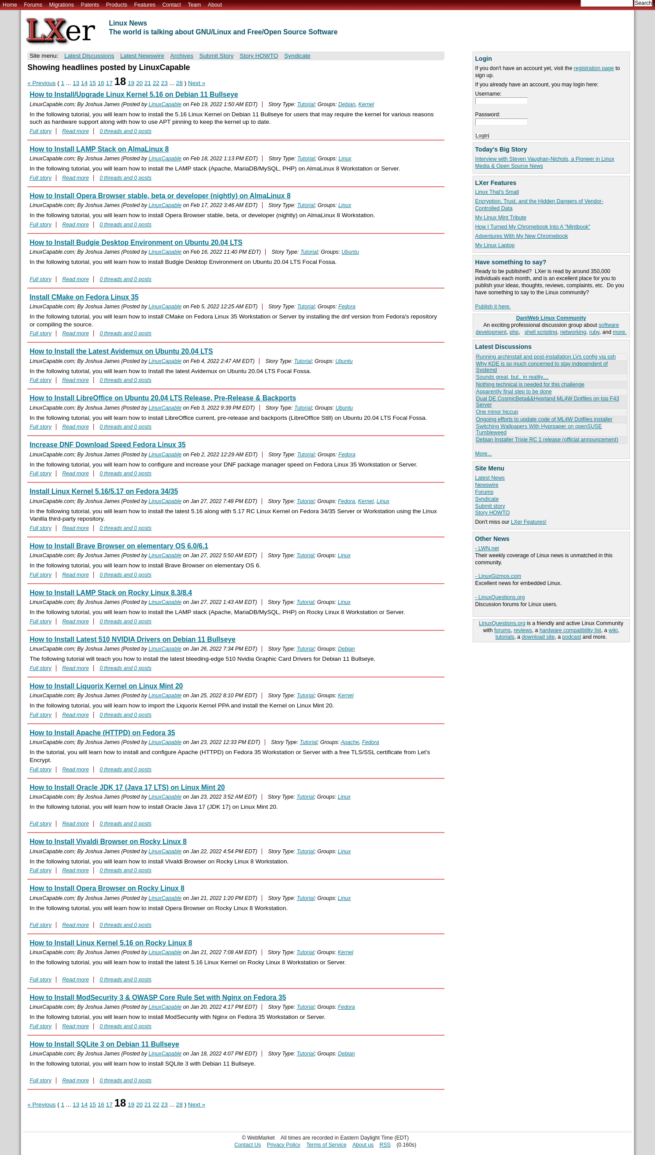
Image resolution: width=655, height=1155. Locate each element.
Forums (33, 5)
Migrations (61, 5)
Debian (346, 104)
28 (179, 83)
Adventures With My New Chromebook (521, 236)
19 (131, 83)
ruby (594, 332)
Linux (344, 158)
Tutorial (306, 104)
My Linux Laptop (495, 245)
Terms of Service (326, 1145)
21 (147, 83)
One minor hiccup (497, 412)
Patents (90, 5)
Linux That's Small (497, 192)
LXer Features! (529, 522)
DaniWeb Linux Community (551, 318)
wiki (613, 630)
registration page (594, 68)
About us (363, 1145)
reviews (523, 630)
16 (101, 83)
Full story (41, 131)
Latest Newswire (142, 55)
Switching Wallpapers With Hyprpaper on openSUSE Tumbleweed (539, 429)
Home (10, 5)
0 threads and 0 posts (126, 131)
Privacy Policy (283, 1145)
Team (194, 5)
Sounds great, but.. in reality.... (512, 377)
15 (92, 83)
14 (84, 83)
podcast (571, 637)
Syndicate (487, 499)
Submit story (490, 506)
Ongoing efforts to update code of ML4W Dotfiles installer (544, 419)
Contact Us (247, 1145)
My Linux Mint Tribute (500, 218)
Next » (196, 83)
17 (109, 83)
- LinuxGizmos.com (498, 576)
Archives (181, 55)
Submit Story (216, 55)
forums (502, 630)
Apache (349, 742)
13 (76, 83)
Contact (171, 5)
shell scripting (541, 332)
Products (116, 5)
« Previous (41, 83)
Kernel (366, 104)
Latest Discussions (89, 55)
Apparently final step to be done (514, 392)
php (514, 332)
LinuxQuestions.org (502, 623)
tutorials (505, 637)
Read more (75, 131)
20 (139, 83)
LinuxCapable (164, 104)
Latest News (490, 478)
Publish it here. (493, 307)
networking (573, 332)
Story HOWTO (492, 513)
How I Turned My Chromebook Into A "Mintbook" (533, 227)
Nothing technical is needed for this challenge (530, 384)
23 (164, 83)
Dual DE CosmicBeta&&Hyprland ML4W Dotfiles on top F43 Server (547, 401)
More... (483, 454)
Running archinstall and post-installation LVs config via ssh (546, 357)
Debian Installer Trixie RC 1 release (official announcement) (547, 440)
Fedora (346, 307)
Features (144, 5)
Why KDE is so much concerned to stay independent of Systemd (542, 367)
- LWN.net (487, 548)
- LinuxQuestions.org (500, 597)
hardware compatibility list (570, 630)
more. (619, 332)
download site (538, 637)
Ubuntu (350, 252)
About (215, 5)
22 (156, 83)
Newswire (487, 485)
